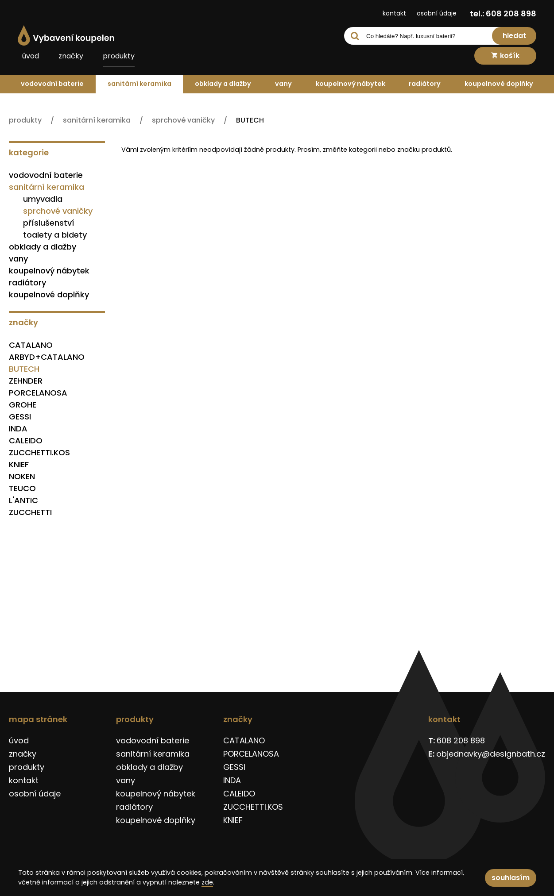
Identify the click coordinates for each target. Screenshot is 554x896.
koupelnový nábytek (350, 83)
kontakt (394, 13)
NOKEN (22, 476)
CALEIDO (26, 440)
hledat (514, 36)
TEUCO (22, 488)
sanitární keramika (139, 83)
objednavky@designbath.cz (490, 753)
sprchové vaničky (58, 210)
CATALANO (31, 344)
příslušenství (48, 222)
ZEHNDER (26, 380)
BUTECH (24, 368)
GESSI (20, 416)
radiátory (425, 83)
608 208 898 (461, 740)
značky (70, 56)
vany (283, 83)
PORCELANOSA (38, 392)
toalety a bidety (55, 234)
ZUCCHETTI (30, 512)
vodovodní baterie (52, 83)
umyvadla (42, 198)
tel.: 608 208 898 (503, 13)
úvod (30, 56)
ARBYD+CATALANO (47, 356)
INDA (18, 428)
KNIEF (19, 464)
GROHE (22, 404)
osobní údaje (437, 13)
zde (207, 882)
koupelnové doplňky (499, 83)
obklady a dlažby (223, 83)
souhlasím (511, 878)
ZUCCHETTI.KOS (39, 452)
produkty (119, 56)
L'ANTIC (23, 500)
